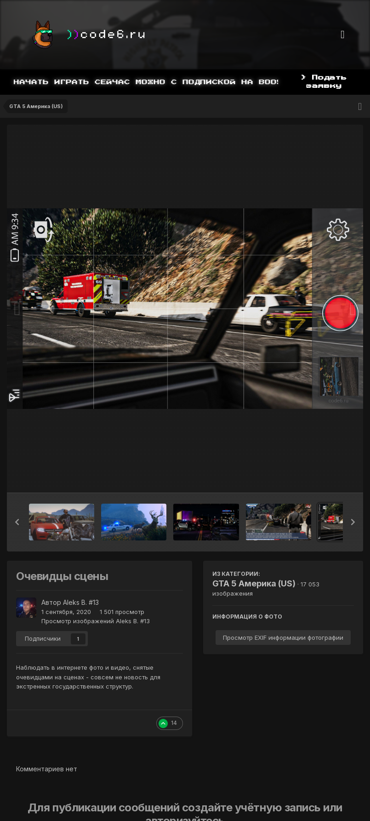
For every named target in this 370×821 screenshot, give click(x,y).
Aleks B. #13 (81, 602)
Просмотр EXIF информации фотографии (283, 637)
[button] (17, 522)
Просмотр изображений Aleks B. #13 (95, 621)
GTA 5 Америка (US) (254, 583)
